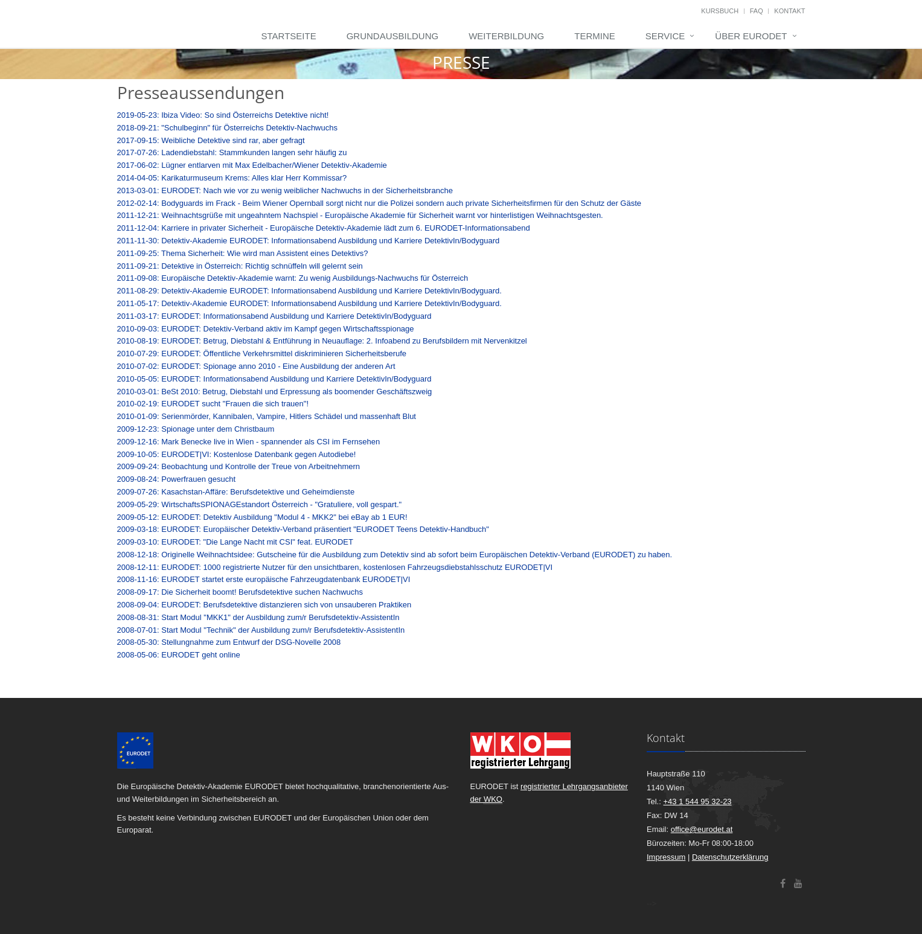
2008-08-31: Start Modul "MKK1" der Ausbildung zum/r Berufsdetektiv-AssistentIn (258, 617)
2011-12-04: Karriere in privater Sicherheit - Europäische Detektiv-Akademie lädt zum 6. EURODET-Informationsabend (323, 227)
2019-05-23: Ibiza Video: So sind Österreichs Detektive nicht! (223, 115)
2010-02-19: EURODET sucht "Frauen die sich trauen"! (213, 403)
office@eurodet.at (702, 829)
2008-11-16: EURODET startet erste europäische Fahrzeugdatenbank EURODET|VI (264, 579)
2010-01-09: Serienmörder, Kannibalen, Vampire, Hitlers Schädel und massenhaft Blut (267, 416)
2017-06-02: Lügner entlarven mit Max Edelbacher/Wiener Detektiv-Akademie (252, 165)
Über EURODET (751, 36)
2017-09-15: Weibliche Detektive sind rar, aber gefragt (211, 140)
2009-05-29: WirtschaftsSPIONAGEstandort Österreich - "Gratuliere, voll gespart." (259, 504)
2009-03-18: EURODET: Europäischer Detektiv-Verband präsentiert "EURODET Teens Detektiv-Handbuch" (303, 529)
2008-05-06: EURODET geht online (178, 654)
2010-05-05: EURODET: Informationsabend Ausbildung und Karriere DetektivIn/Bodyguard (274, 378)
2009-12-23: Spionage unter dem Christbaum (196, 428)
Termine (594, 36)
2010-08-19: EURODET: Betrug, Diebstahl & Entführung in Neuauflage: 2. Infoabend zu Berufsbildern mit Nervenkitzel (322, 340)
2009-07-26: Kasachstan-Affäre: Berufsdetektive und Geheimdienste (236, 491)
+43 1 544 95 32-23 (697, 801)
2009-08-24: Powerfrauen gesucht (176, 479)
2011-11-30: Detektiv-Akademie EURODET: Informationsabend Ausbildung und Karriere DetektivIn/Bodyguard (308, 240)
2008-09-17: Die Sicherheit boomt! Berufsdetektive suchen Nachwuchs (240, 592)
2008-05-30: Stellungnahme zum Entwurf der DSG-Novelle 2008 (229, 642)
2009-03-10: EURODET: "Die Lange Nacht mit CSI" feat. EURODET (235, 541)
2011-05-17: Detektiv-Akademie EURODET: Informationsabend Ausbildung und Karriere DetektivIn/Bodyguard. (309, 303)
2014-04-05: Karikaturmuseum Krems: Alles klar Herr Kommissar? (232, 177)
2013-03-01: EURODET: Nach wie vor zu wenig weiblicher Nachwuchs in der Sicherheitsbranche (285, 190)
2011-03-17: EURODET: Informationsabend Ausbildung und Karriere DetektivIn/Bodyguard (274, 316)
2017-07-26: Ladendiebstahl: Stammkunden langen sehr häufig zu (232, 152)
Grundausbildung (393, 36)
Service (665, 36)
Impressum (666, 857)
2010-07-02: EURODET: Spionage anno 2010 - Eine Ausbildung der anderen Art (256, 366)
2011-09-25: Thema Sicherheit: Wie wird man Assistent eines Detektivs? (242, 253)
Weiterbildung (506, 36)
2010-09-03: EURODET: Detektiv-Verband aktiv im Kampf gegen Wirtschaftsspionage (265, 328)
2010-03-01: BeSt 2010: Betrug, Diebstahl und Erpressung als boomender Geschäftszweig (274, 391)
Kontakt (789, 10)
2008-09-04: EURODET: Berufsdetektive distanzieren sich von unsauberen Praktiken (264, 604)
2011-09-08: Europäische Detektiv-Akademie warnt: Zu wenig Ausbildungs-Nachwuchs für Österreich (293, 278)
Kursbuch (719, 10)
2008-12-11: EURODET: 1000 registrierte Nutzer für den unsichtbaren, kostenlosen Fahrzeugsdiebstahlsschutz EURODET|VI (335, 567)
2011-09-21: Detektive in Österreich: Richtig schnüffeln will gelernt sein (240, 265)
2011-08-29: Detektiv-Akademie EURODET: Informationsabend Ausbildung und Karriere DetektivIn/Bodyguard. (309, 290)
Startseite (288, 36)
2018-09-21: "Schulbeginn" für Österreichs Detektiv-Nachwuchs (227, 127)
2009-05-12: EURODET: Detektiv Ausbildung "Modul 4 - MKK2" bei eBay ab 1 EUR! (262, 517)
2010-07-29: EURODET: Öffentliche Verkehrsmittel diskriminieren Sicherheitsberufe (262, 353)
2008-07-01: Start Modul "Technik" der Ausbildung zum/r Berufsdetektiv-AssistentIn (261, 630)
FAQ (756, 10)
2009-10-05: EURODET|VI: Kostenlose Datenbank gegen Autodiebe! (236, 454)
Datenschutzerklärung (730, 857)
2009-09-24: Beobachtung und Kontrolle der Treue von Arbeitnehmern (238, 466)
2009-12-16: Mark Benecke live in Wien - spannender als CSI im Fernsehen (248, 441)
